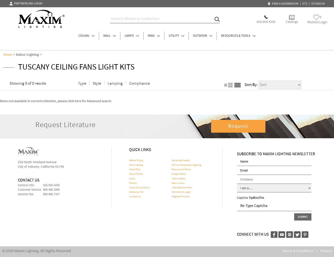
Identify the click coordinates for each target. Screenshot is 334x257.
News (132, 178)
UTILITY (176, 36)
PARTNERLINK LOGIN (25, 3)
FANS (154, 36)
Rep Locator (178, 183)
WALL (109, 36)
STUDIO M (318, 4)
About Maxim (136, 174)
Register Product (181, 196)
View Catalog (136, 165)
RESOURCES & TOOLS (238, 36)
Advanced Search (181, 160)
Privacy (133, 183)
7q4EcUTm (256, 197)
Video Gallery (179, 178)
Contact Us (135, 196)
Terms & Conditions (139, 187)
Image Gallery (179, 174)
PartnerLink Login (181, 192)
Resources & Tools (181, 169)
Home (7, 54)
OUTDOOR (202, 36)
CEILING (86, 36)
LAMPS (132, 36)
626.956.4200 (51, 185)
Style (97, 83)
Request (238, 126)
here (78, 101)
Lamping (115, 83)
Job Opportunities (182, 187)
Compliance (139, 83)
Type (82, 83)
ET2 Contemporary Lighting (186, 165)
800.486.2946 (51, 190)
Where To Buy (136, 160)
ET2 (304, 4)
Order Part (134, 169)
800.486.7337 (51, 194)
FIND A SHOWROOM (283, 4)
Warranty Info (136, 192)
